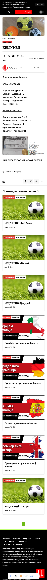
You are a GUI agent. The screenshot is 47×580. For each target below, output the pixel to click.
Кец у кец (17, 172)
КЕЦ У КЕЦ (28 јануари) (17, 303)
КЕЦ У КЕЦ (7, 42)
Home (4, 38)
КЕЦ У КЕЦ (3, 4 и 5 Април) (19, 222)
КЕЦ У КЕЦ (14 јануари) (17, 506)
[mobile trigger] (5, 12)
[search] (35, 12)
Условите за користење (21, 7)
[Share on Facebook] (4, 56)
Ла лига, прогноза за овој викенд (21, 422)
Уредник (14, 68)
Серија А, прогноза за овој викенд (21, 342)
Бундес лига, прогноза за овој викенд (23, 382)
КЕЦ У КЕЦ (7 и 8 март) (17, 262)
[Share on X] (9, 56)
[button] (18, 56)
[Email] (13, 56)
